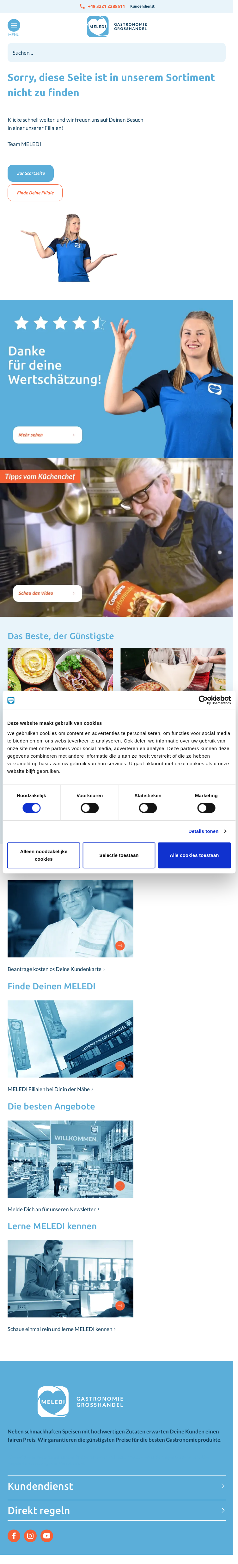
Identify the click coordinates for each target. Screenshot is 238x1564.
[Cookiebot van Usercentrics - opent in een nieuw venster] (203, 700)
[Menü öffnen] (12, 28)
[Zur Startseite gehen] (117, 26)
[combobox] (117, 52)
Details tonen (203, 831)
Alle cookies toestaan (194, 855)
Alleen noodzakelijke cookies (44, 855)
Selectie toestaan (118, 855)
